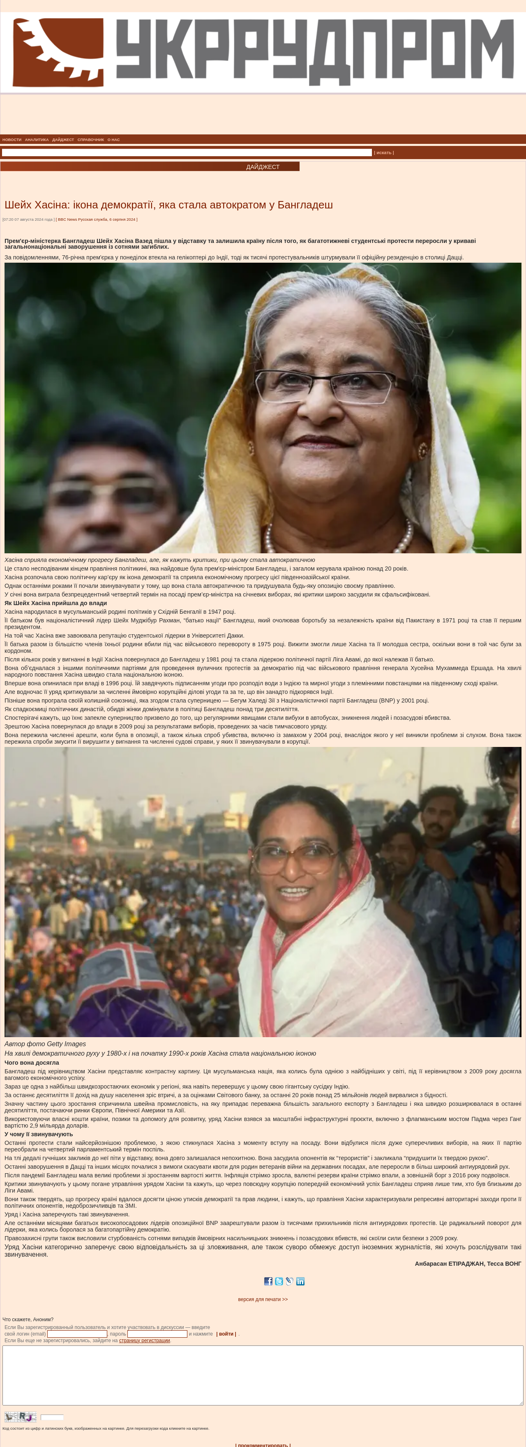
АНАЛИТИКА (37, 140)
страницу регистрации (144, 1340)
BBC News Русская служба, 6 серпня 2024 (96, 219)
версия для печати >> (263, 1299)
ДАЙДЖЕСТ (63, 140)
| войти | (226, 1334)
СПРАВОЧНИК (91, 140)
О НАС (114, 140)
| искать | (384, 152)
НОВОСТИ (11, 140)
